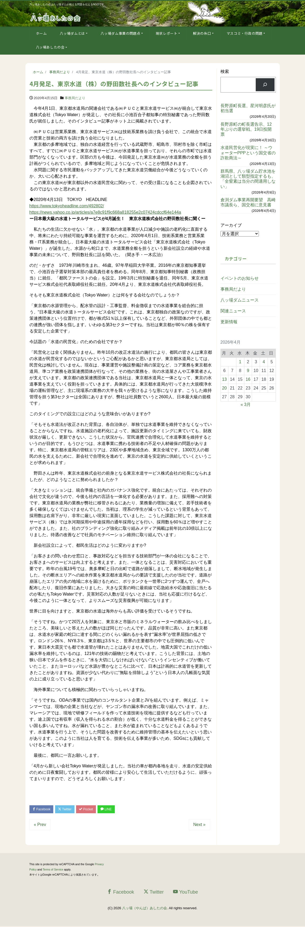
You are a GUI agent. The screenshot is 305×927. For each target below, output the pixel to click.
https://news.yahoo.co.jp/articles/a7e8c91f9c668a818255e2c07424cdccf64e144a (105, 212)
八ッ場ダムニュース (239, 300)
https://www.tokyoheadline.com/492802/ (66, 206)
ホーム (41, 33)
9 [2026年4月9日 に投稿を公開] (248, 370)
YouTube (185, 892)
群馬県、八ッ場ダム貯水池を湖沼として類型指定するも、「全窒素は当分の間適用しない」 (248, 179)
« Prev (40, 825)
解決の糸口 (202, 33)
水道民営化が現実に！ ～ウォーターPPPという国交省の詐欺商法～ (248, 152)
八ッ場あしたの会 (50, 47)
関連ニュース (233, 311)
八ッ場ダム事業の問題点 (120, 33)
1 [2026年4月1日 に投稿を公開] (240, 362)
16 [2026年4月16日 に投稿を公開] (248, 379)
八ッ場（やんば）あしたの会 (144, 909)
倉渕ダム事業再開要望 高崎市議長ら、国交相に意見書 (248, 202)
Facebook (42, 810)
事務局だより (75, 98)
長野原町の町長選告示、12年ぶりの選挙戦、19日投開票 (246, 129)
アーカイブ (231, 225)
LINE (114, 810)
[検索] (265, 84)
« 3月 (246, 404)
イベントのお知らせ (239, 278)
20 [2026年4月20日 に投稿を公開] (224, 388)
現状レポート (167, 33)
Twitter (68, 810)
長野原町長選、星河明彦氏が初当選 (248, 108)
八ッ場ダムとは (72, 33)
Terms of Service (53, 870)
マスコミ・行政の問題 (245, 33)
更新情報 (228, 322)
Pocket (91, 810)
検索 (224, 71)
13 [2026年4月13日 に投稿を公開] (224, 379)
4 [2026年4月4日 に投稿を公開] (264, 362)
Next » (199, 825)
